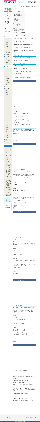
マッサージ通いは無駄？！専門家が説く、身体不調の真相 (8, 174)
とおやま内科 (14, 188)
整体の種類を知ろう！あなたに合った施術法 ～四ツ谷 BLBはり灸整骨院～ (8, 169)
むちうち (7, 133)
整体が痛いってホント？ (8, 159)
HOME (18, 6)
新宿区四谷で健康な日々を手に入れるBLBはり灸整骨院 (8, 152)
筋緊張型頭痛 (7, 123)
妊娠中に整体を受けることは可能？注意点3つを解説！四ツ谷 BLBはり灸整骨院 (8, 171)
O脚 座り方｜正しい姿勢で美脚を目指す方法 (30, 410)
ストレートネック (8, 82)
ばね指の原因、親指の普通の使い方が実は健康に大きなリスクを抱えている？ (8, 190)
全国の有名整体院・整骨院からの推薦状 (8, 50)
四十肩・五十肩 (7, 86)
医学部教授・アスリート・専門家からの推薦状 (8, 48)
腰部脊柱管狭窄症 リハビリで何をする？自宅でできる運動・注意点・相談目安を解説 (8, 22)
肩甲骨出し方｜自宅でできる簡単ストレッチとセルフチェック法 (18, 410)
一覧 (10, 24)
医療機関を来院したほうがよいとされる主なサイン (19, 30)
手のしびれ (7, 135)
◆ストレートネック (7, 199)
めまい (6, 74)
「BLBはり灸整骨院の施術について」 (8, 179)
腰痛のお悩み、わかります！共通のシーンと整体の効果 (8, 150)
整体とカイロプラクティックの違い (8, 155)
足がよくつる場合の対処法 (16, 23)
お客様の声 (7, 46)
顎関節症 (7, 80)
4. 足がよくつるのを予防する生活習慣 (18, 15)
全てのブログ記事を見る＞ (9, 201)
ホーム (6, 5)
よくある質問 (7, 56)
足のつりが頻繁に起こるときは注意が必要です (19, 29)
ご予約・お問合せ (33, 5)
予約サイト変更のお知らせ (8, 31)
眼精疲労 (7, 125)
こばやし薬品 (14, 248)
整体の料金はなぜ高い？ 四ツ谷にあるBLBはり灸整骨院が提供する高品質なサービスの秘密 (8, 166)
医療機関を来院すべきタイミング (16, 28)
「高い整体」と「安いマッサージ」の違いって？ (8, 157)
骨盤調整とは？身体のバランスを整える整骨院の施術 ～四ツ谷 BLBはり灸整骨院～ (8, 181)
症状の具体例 (15, 18)
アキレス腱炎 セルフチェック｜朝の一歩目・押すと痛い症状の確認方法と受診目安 (8, 16)
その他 (6, 143)
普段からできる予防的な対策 (17, 25)
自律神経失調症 (7, 78)
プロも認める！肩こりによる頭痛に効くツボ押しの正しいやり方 (8, 188)
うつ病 (6, 131)
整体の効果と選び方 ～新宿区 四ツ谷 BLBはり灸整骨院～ (8, 186)
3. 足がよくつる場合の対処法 (17, 14)
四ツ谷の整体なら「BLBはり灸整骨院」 (20, 421)
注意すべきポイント (16, 20)
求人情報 (7, 62)
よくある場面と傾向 (16, 19)
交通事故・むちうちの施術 (22, 5)
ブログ (21, 6)
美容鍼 (6, 139)
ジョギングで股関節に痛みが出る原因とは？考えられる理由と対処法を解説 (8, 195)
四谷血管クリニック (15, 194)
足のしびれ (7, 137)
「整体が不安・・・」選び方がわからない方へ (8, 161)
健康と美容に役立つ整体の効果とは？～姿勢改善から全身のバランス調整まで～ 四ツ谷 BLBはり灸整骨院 (8, 176)
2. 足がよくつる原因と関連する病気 (18, 13)
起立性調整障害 (7, 129)
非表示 (19, 11)
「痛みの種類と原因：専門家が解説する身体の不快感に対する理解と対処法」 (8, 184)
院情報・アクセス (28, 5)
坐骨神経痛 (7, 94)
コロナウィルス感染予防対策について (8, 58)
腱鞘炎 (6, 90)
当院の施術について (8, 44)
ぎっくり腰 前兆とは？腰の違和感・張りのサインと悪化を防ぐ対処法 (8, 19)
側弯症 (6, 98)
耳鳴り (6, 76)
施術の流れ (7, 42)
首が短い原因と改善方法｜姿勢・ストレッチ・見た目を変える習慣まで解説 (8, 29)
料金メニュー (7, 40)
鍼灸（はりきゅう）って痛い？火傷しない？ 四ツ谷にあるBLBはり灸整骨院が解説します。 (8, 164)
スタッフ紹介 (7, 54)
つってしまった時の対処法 (17, 24)
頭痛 (6, 72)
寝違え (6, 84)
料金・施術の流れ (17, 5)
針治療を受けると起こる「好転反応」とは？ (8, 192)
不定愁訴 (7, 127)
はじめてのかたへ (12, 5)
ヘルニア (7, 96)
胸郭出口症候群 (7, 88)
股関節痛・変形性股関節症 (8, 104)
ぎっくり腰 (7, 92)
